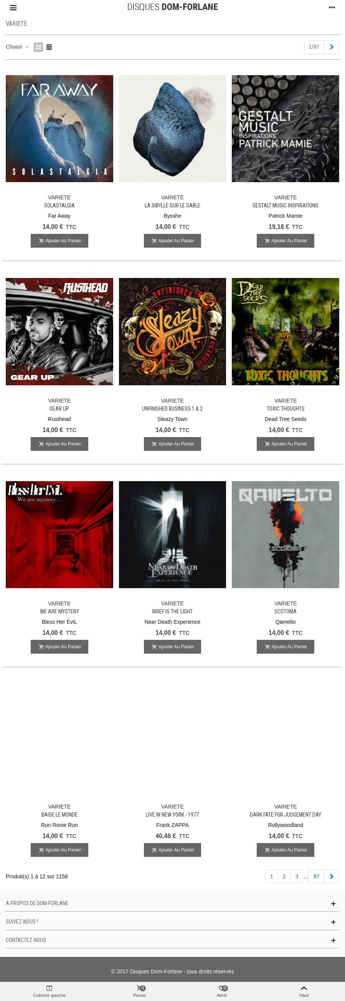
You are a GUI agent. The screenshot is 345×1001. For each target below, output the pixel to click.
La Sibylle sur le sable (172, 205)
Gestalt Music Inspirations (286, 205)
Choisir (17, 47)
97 (316, 876)
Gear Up (59, 409)
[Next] (331, 47)
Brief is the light (172, 611)
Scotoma (285, 611)
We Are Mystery (59, 611)
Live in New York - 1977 (172, 815)
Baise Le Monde (59, 815)
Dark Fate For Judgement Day (285, 815)
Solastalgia (59, 205)
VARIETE (59, 197)
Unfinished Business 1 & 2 (172, 409)
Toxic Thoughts (286, 409)
